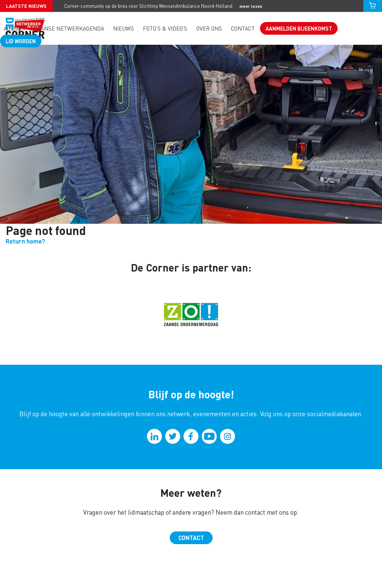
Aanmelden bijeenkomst (299, 28)
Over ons (209, 28)
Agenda (14, 28)
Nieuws (123, 28)
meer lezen (250, 6)
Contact (243, 28)
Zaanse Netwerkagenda (69, 28)
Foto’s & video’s (165, 28)
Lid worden (21, 41)
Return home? (25, 241)
